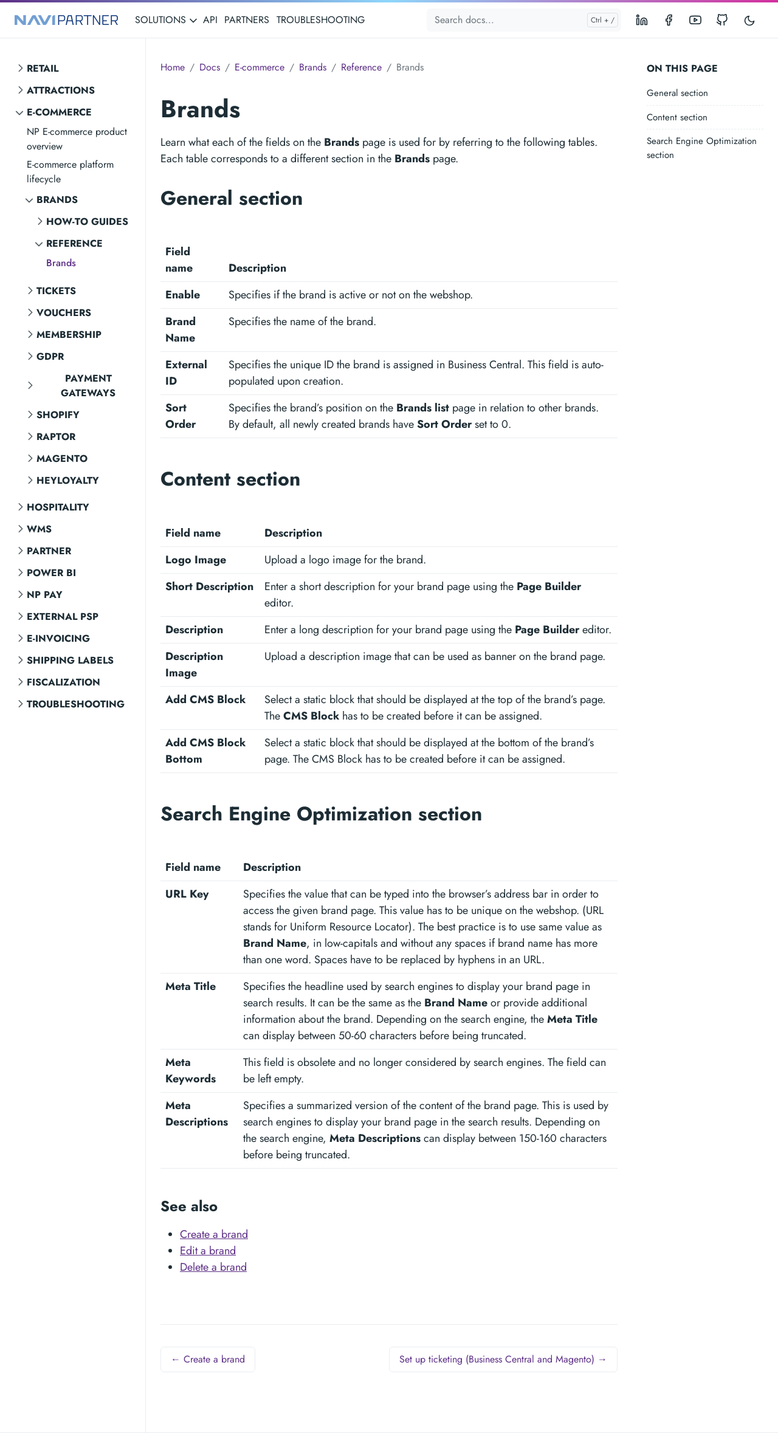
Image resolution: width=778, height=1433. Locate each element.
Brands (57, 200)
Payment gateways (88, 385)
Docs (209, 67)
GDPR (50, 356)
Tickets (56, 291)
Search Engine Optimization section (702, 148)
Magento (62, 459)
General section (677, 93)
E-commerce (59, 112)
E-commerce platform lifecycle (70, 171)
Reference (74, 243)
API (210, 20)
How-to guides (87, 222)
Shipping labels (70, 660)
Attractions (61, 90)
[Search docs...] (524, 20)
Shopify (58, 415)
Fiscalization (63, 682)
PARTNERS (246, 20)
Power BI (51, 573)
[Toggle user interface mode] (749, 20)
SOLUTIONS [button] (166, 20)
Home (172, 67)
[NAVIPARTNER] (66, 20)
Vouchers (63, 313)
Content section (677, 117)
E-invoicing (58, 638)
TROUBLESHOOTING (321, 20)
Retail (42, 68)
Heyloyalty (67, 480)
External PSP (62, 617)
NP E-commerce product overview (77, 139)
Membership (69, 335)
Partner (49, 551)
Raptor (55, 437)
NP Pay (45, 595)
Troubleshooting (76, 704)
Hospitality (58, 507)
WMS (39, 529)
